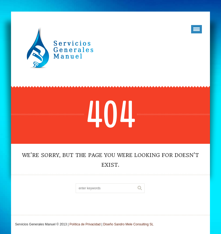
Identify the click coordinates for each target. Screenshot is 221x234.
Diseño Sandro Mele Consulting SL (128, 224)
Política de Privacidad (84, 224)
